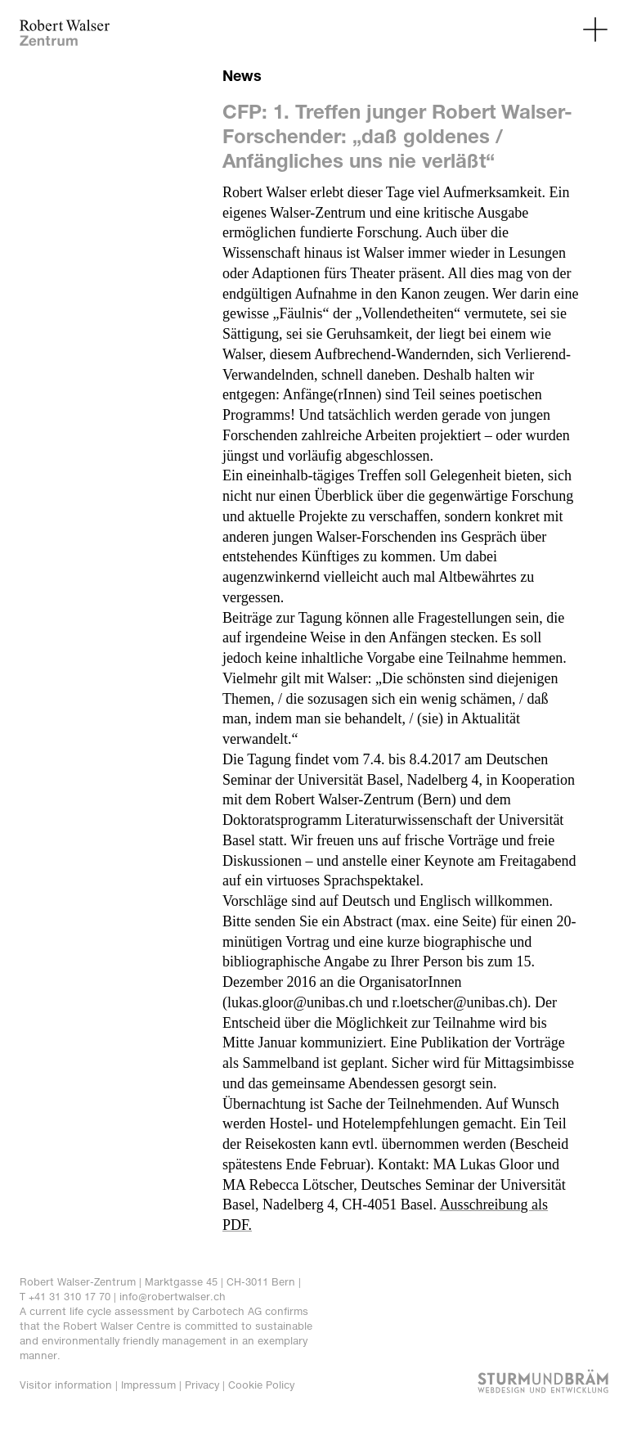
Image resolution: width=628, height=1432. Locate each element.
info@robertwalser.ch (172, 1296)
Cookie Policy (261, 1385)
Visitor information (66, 1385)
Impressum (148, 1385)
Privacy (202, 1385)
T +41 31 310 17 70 (65, 1296)
